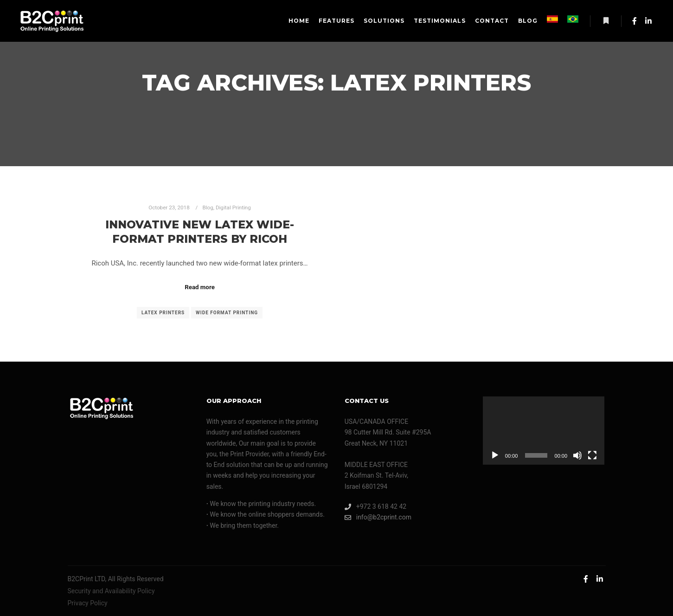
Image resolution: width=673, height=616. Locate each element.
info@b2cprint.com (378, 517)
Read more (200, 287)
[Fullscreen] (592, 455)
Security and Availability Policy (111, 591)
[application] (543, 430)
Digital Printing (233, 207)
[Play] (495, 455)
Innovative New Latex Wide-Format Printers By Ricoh (199, 232)
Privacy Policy (88, 603)
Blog (207, 207)
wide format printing (227, 312)
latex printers (163, 312)
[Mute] (577, 455)
